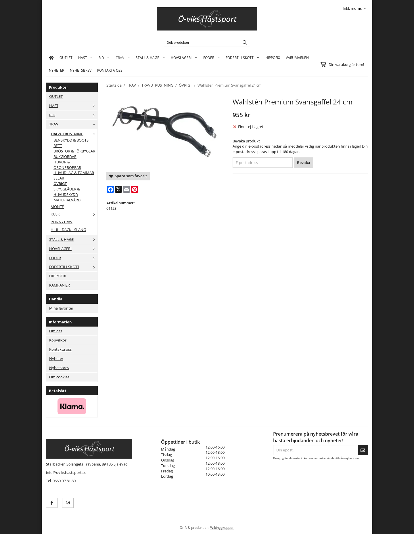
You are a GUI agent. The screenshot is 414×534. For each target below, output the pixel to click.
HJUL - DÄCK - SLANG (68, 229)
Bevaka (303, 162)
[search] (243, 42)
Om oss (55, 330)
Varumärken (297, 57)
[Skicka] (363, 450)
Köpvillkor (57, 340)
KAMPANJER (59, 285)
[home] (51, 57)
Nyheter (56, 70)
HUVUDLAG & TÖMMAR (73, 172)
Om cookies (59, 376)
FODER (211, 57)
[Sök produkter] (200, 42)
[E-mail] (126, 189)
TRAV (123, 57)
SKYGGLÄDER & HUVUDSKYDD (66, 191)
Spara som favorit (128, 175)
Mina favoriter (61, 308)
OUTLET (66, 57)
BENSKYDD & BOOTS (71, 140)
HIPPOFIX (272, 57)
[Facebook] (110, 189)
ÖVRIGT (60, 183)
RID (104, 57)
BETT (57, 145)
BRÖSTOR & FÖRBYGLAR (74, 151)
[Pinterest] (135, 189)
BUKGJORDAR (64, 156)
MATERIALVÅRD (66, 200)
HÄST (85, 57)
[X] (118, 189)
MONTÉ (57, 206)
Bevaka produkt (246, 141)
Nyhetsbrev (80, 70)
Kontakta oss (60, 349)
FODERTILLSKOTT (242, 57)
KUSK (74, 214)
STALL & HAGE (150, 57)
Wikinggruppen (222, 527)
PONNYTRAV (61, 221)
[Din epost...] (315, 450)
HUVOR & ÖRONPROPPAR (67, 164)
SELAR (58, 178)
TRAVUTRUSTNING (74, 133)
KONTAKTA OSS (109, 70)
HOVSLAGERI (184, 57)
